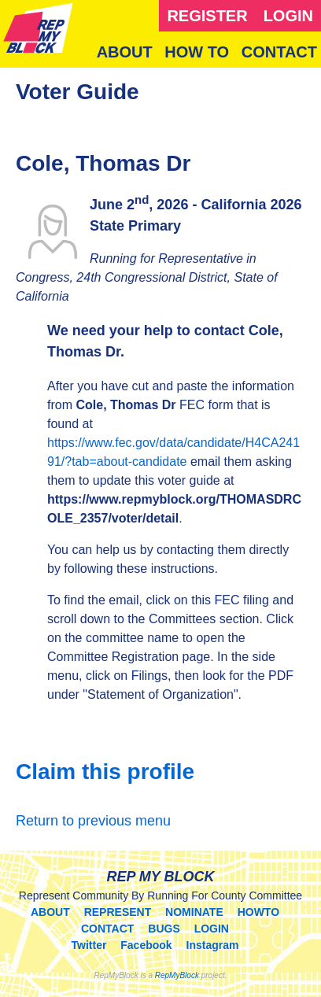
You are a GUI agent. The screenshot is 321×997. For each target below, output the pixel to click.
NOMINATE (194, 912)
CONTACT (279, 52)
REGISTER (207, 15)
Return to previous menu (93, 821)
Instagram (212, 945)
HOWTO (258, 912)
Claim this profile (105, 771)
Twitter (89, 945)
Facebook (146, 945)
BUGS (163, 928)
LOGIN (288, 15)
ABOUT (125, 52)
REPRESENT (118, 912)
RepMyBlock (177, 975)
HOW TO (196, 52)
